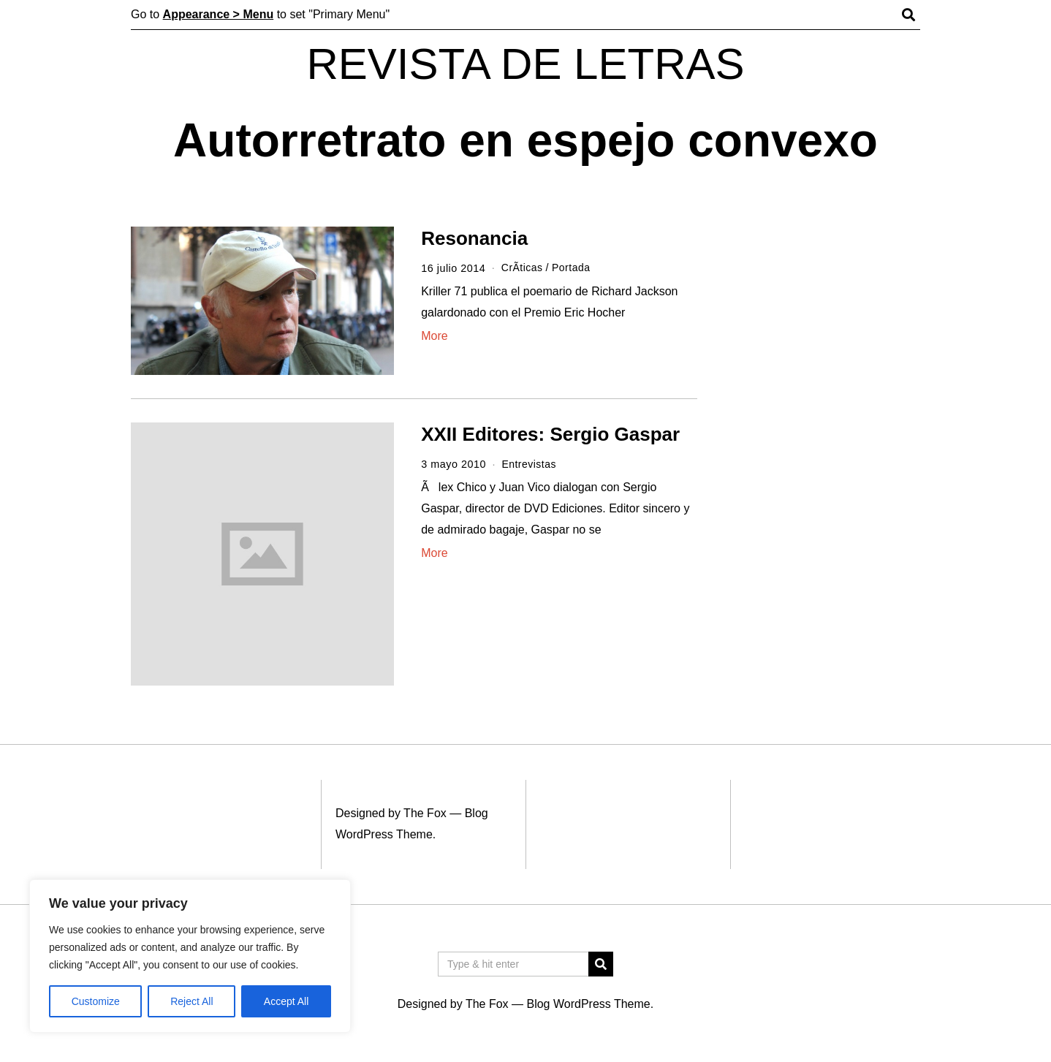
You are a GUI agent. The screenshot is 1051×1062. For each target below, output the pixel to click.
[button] (600, 964)
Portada (573, 268)
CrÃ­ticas (522, 268)
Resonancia (474, 238)
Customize (96, 1001)
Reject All (191, 1001)
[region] (190, 956)
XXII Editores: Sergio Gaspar (550, 434)
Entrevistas (529, 464)
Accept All (286, 1001)
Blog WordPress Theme (588, 1004)
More (434, 336)
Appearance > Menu (218, 14)
